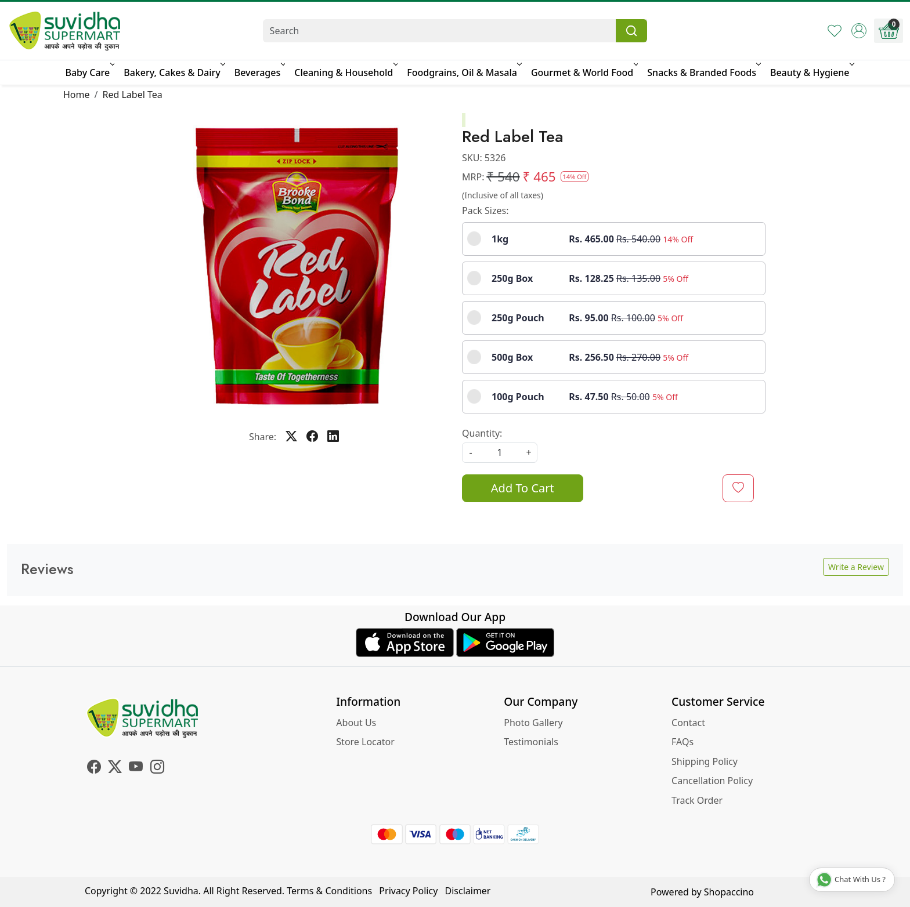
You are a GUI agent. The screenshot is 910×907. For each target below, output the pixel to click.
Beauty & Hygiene (811, 72)
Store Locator (365, 741)
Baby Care (89, 72)
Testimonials (531, 741)
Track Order (697, 800)
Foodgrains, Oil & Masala (463, 72)
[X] (115, 768)
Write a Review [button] (856, 566)
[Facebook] (94, 768)
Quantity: (482, 433)
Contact (688, 722)
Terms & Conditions (329, 890)
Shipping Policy (704, 761)
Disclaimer (468, 890)
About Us (356, 722)
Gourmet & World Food (583, 72)
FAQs (682, 741)
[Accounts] (859, 30)
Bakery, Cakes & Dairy (173, 72)
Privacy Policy (408, 890)
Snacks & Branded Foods (703, 72)
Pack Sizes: (485, 210)
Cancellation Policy (712, 780)
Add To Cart (522, 488)
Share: (262, 436)
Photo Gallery (533, 722)
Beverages (258, 72)
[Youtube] (136, 768)
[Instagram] (157, 768)
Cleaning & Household (345, 72)
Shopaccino (729, 892)
